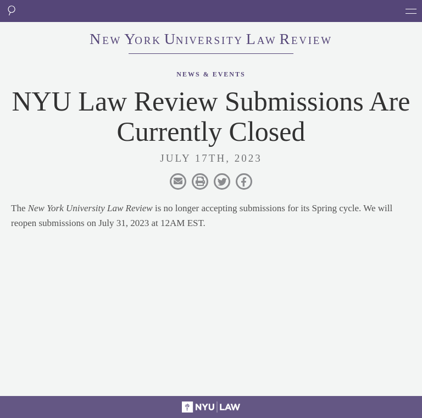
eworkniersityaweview (211, 40)
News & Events (210, 74)
